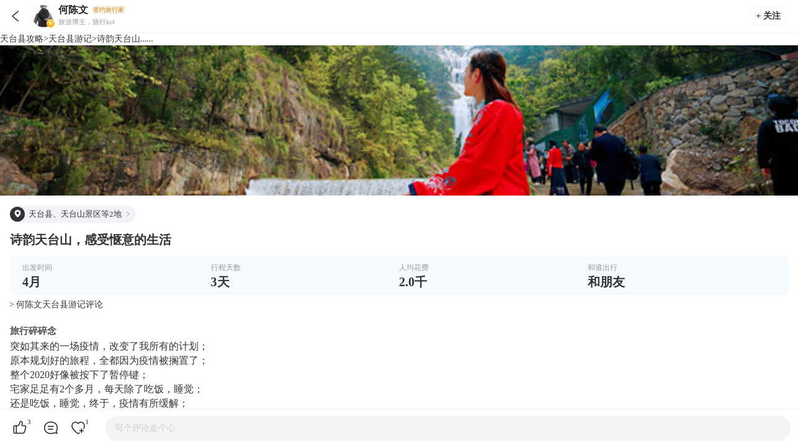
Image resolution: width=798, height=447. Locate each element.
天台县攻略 (21, 38)
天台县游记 (70, 38)
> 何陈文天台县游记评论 (56, 304)
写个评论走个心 (145, 428)
